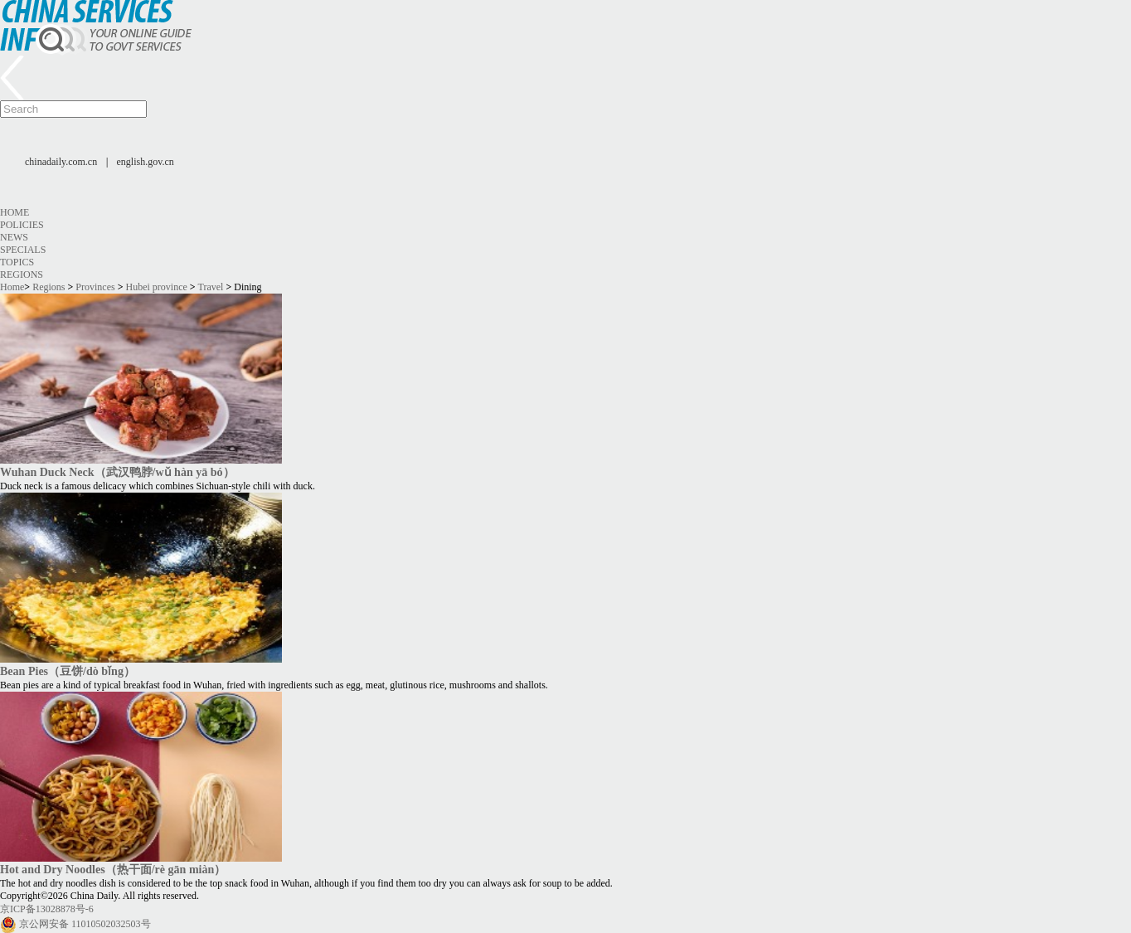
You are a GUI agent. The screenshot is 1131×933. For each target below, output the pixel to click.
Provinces (94, 287)
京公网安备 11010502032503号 (85, 924)
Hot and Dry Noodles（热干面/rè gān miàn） (113, 869)
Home (14, 212)
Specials (23, 249)
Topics (17, 262)
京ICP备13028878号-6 (47, 909)
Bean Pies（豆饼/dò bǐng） (67, 671)
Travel (210, 287)
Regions (21, 274)
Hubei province (156, 287)
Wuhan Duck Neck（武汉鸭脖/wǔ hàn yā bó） (117, 472)
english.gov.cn (145, 162)
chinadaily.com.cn (61, 162)
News (14, 237)
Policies (22, 225)
